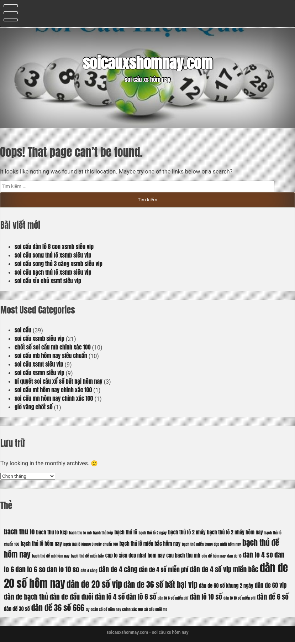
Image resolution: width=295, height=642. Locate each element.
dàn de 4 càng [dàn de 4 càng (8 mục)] (118, 569)
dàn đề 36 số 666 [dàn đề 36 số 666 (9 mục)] (57, 607)
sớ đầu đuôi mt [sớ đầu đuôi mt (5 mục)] (155, 609)
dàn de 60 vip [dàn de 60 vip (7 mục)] (271, 585)
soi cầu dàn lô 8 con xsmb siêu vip (54, 246)
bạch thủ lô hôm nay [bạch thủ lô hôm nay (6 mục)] (41, 544)
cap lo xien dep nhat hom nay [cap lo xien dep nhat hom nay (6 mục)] (135, 555)
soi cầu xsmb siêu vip (39, 338)
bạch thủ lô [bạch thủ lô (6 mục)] (126, 532)
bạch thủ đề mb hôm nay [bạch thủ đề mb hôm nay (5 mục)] (51, 556)
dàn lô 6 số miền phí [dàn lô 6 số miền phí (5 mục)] (173, 598)
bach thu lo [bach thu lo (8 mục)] (19, 531)
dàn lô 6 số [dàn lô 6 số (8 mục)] (141, 596)
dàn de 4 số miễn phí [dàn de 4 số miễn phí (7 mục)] (163, 569)
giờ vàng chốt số (34, 407)
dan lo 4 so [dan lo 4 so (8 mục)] (258, 554)
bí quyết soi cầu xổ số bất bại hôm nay (58, 381)
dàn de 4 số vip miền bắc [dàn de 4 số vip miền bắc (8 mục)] (224, 569)
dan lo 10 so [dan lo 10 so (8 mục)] (63, 569)
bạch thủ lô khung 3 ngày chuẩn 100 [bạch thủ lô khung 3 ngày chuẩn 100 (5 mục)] (90, 544)
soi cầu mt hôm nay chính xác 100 (53, 389)
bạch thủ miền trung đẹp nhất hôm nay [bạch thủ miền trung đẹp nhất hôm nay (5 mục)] (211, 544)
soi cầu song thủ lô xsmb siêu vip (53, 255)
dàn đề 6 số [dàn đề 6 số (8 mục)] (273, 596)
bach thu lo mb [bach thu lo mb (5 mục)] (80, 533)
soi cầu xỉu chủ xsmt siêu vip (48, 280)
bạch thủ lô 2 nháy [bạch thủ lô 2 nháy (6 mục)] (186, 532)
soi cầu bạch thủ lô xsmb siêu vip (53, 272)
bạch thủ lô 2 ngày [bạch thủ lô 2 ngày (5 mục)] (152, 533)
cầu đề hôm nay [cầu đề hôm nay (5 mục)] (214, 556)
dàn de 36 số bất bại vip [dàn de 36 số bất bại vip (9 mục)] (160, 584)
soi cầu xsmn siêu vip (39, 372)
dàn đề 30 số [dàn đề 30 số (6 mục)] (17, 609)
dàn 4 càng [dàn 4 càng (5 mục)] (89, 571)
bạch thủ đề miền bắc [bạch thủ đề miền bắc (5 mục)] (87, 556)
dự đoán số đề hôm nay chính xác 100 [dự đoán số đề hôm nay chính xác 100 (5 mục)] (114, 609)
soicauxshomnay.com (147, 63)
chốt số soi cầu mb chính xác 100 (53, 347)
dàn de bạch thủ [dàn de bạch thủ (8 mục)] (26, 596)
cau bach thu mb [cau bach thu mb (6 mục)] (183, 555)
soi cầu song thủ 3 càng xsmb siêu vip (58, 263)
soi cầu (23, 330)
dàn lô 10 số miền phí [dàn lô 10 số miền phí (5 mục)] (239, 598)
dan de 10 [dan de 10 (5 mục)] (234, 556)
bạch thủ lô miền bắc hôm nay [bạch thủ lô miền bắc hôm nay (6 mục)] (149, 544)
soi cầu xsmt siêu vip (39, 364)
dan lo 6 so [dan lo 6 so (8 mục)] (30, 569)
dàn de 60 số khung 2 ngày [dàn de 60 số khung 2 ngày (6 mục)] (226, 586)
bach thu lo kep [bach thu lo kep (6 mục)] (52, 532)
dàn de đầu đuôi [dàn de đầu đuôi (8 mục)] (71, 596)
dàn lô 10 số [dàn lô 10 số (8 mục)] (206, 596)
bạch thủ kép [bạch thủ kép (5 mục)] (103, 533)
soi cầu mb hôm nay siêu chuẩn (51, 355)
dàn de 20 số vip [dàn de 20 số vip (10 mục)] (94, 584)
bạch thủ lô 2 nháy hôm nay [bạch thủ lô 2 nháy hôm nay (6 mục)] (235, 532)
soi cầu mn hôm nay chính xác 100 (54, 398)
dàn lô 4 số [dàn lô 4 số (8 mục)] (110, 596)
